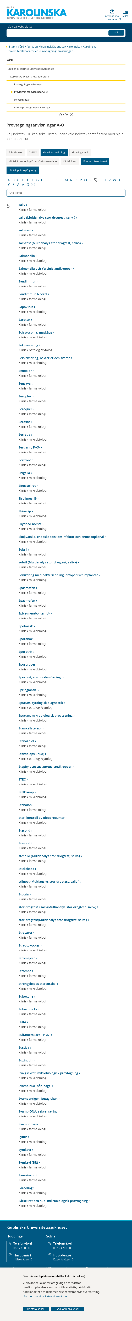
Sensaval (25, 383)
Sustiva (24, 1047)
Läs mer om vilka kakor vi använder (45, 1296)
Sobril (23, 549)
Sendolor (25, 371)
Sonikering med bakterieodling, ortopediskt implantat (58, 575)
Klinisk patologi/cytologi (23, 170)
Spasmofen (27, 588)
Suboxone (26, 996)
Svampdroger (28, 1124)
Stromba (25, 971)
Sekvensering (28, 345)
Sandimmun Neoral (33, 294)
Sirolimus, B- (28, 498)
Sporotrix (25, 652)
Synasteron (27, 1175)
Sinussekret (27, 486)
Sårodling (25, 1188)
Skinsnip (25, 511)
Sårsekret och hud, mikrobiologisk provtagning (53, 1201)
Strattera (25, 932)
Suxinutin (25, 1060)
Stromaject (27, 958)
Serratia (24, 434)
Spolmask (26, 626)
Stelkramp (26, 792)
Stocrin (24, 894)
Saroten (24, 320)
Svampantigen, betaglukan (38, 1098)
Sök (116, 31)
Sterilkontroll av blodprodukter (42, 818)
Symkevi (25, 1150)
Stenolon (25, 805)
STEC (22, 779)
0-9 (33, 185)
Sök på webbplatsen (21, 32)
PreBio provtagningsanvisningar (32, 107)
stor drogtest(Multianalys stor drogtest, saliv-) (53, 920)
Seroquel (25, 409)
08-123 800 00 (22, 1248)
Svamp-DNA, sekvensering (38, 1111)
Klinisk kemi (70, 161)
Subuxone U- (28, 1009)
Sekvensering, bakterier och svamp (44, 358)
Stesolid (24, 830)
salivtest (25, 230)
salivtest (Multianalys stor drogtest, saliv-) (50, 243)
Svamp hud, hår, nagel (35, 1086)
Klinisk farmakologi (54, 152)
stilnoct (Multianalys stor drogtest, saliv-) (49, 881)
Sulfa (22, 1022)
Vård (21, 46)
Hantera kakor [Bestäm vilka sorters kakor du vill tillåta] (35, 1309)
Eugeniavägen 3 (63, 1259)
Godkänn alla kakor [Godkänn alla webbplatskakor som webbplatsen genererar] (67, 1309)
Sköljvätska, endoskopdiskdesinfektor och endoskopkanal (61, 537)
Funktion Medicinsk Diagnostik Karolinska (53, 46)
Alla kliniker (16, 152)
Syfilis (23, 1137)
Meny (125, 15)
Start (12, 46)
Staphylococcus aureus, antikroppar (45, 766)
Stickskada (26, 869)
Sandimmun (27, 281)
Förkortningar (22, 99)
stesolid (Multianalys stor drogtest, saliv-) (49, 856)
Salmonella (27, 256)
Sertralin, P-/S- (29, 447)
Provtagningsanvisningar (56, 51)
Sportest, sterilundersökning (40, 677)
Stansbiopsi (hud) (31, 754)
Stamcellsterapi (30, 728)
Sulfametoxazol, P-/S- (34, 1035)
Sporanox (26, 639)
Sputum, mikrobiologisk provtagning (46, 715)
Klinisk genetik (80, 152)
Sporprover (27, 664)
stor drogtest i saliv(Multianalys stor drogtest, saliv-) (57, 907)
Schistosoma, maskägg (35, 332)
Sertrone (25, 460)
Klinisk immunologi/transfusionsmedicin (33, 161)
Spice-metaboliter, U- (34, 613)
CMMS (33, 152)
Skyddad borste (30, 524)
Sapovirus (26, 307)
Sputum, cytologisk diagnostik (41, 703)
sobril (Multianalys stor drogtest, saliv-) (48, 562)
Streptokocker (29, 945)
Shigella (24, 473)
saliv (22, 205)
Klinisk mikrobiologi (95, 161)
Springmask (28, 690)
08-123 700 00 (62, 1248)
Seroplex (25, 396)
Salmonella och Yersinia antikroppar (45, 268)
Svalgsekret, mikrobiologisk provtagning (48, 1073)
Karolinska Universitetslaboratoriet (30, 76)
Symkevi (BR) (28, 1162)
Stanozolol (26, 741)
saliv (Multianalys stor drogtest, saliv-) (47, 217)
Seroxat (24, 422)
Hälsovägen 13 (23, 1259)
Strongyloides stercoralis (37, 984)
